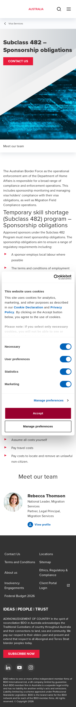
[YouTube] (19, 667)
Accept (38, 413)
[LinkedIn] (8, 667)
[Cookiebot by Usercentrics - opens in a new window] (54, 277)
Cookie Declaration (28, 307)
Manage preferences (49, 400)
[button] (18, 61)
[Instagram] (31, 667)
